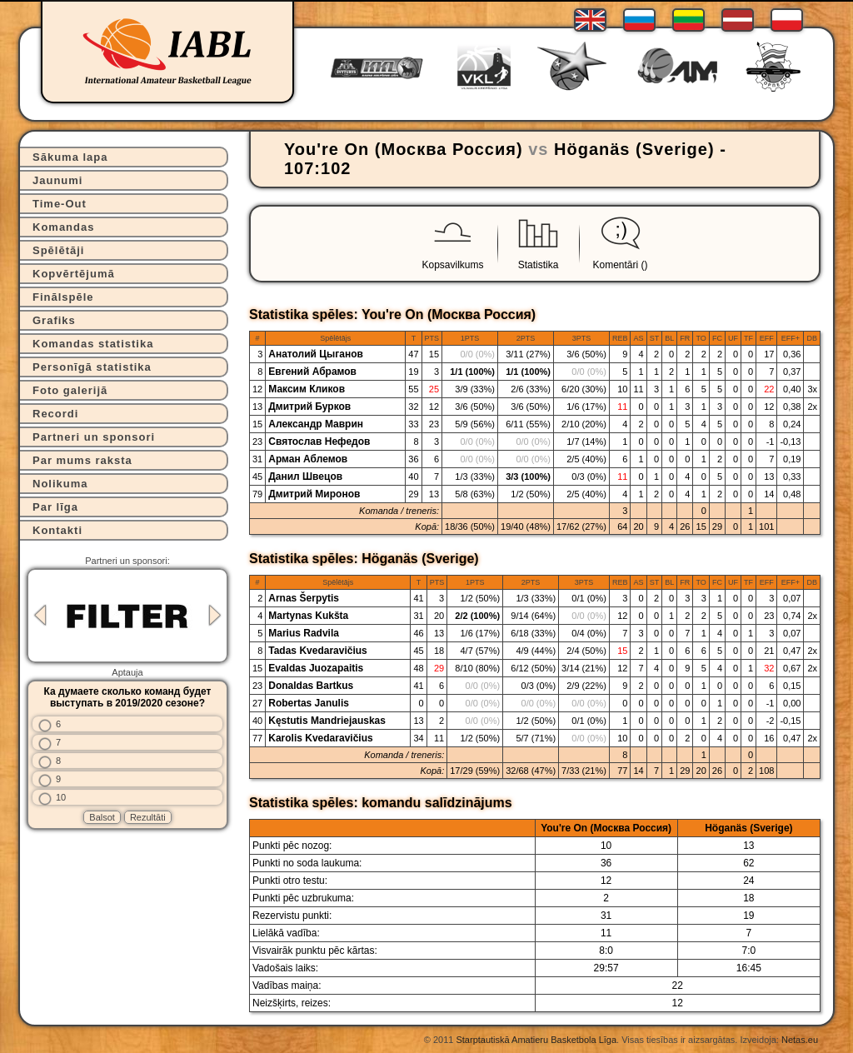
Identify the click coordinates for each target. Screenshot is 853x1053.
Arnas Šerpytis (303, 598)
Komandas (63, 227)
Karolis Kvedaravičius (320, 738)
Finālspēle (63, 297)
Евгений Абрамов (312, 371)
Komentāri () (620, 265)
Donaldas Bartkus (310, 685)
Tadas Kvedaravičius (317, 650)
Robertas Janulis (308, 703)
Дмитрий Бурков (309, 406)
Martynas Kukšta (308, 615)
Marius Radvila (303, 633)
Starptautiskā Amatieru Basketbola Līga (536, 1040)
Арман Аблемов (307, 459)
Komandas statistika (92, 343)
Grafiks (54, 320)
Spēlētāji (58, 250)
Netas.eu (799, 1040)
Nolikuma (60, 483)
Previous (39, 615)
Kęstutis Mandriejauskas (327, 720)
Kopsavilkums (452, 265)
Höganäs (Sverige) (634, 149)
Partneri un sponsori (93, 437)
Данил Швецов (305, 476)
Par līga (55, 507)
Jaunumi (57, 180)
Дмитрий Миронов (314, 494)
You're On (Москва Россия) (403, 149)
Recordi (55, 413)
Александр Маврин (315, 424)
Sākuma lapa (70, 157)
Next (214, 615)
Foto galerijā (69, 390)
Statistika (538, 265)
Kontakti (57, 530)
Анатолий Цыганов (315, 354)
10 (61, 797)
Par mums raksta (82, 460)
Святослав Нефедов (319, 441)
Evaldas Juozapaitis (315, 668)
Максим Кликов (306, 389)
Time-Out (59, 203)
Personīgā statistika (92, 367)
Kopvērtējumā (73, 273)
